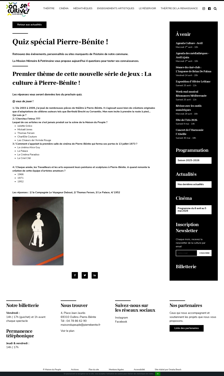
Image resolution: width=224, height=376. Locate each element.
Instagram (121, 317)
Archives (75, 369)
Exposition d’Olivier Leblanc (193, 81)
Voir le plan (67, 331)
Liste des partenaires (186, 328)
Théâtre (48, 8)
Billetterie (186, 267)
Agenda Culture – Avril (189, 43)
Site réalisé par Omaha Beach (168, 369)
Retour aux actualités (29, 24)
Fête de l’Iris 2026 (186, 120)
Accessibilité (139, 369)
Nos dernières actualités (191, 184)
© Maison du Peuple (52, 369)
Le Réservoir (147, 8)
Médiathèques (82, 8)
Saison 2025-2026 (188, 160)
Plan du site (94, 369)
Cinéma (64, 8)
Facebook (121, 321)
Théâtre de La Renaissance (179, 8)
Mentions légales (116, 369)
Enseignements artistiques (115, 8)
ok (158, 374)
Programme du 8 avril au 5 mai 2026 (192, 210)
